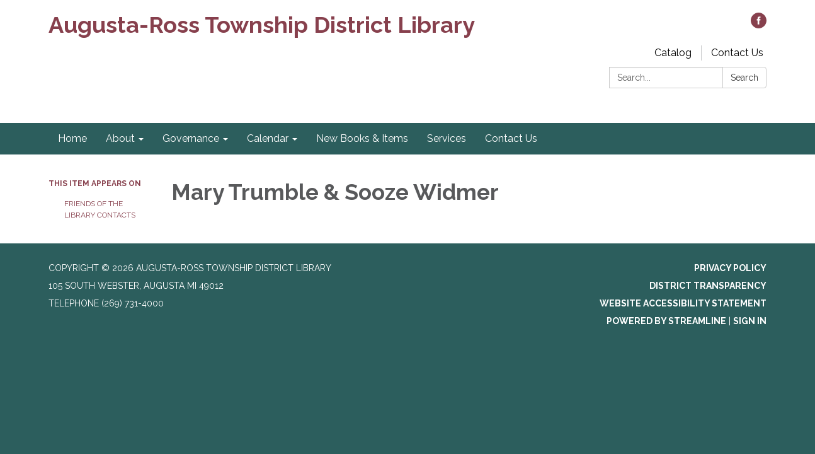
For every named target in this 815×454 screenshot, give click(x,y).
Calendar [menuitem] (267, 138)
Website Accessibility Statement (683, 303)
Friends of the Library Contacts (99, 209)
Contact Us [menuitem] (511, 138)
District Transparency (708, 286)
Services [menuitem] (446, 138)
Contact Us (737, 53)
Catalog (673, 53)
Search (744, 78)
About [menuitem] (120, 138)
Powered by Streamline (666, 321)
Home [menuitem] (72, 138)
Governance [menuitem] (190, 138)
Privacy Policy (730, 268)
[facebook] (759, 25)
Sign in (750, 321)
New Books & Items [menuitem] (362, 138)
